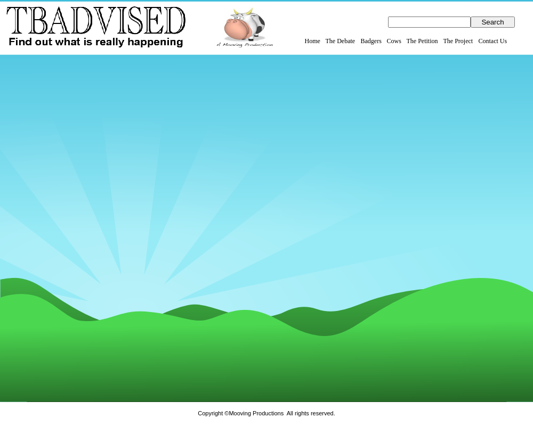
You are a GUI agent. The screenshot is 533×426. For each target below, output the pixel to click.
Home (312, 41)
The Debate (341, 41)
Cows (394, 41)
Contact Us (493, 41)
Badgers (371, 41)
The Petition (422, 41)
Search (492, 22)
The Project (458, 41)
